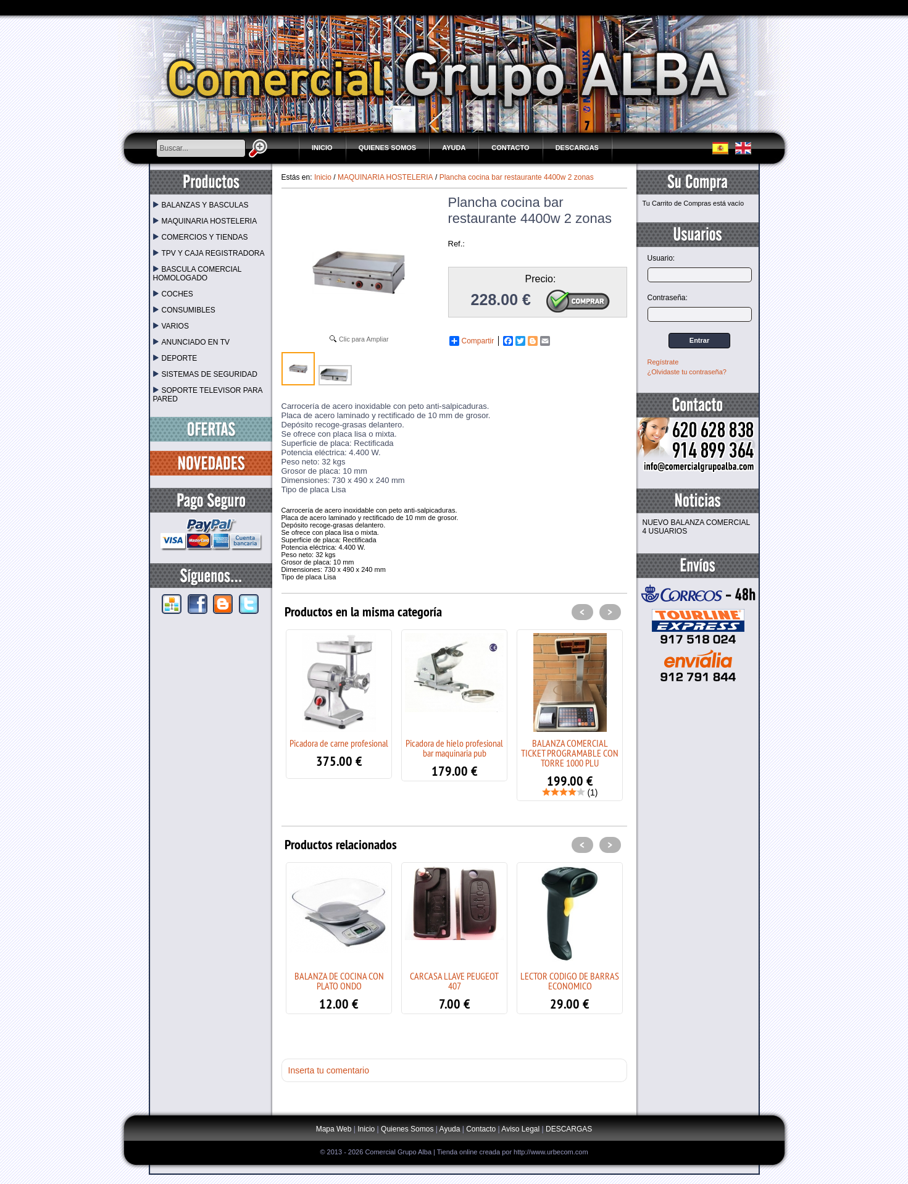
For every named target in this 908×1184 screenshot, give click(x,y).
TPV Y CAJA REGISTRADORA (209, 253)
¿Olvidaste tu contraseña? (687, 372)
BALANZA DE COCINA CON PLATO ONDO (339, 981)
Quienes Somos (388, 147)
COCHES (173, 294)
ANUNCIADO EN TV (191, 342)
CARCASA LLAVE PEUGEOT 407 (454, 981)
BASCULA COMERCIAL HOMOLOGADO (197, 273)
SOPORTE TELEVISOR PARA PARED (207, 394)
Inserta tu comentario (329, 1070)
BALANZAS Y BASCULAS (201, 205)
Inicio (322, 147)
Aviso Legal (520, 1129)
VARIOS (171, 326)
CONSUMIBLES (184, 310)
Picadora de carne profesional (338, 743)
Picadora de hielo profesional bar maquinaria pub (454, 748)
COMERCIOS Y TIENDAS (200, 237)
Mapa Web (335, 1129)
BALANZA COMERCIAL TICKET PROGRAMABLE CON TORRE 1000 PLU (570, 753)
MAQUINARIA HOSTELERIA (205, 221)
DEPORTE (175, 358)
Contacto (510, 147)
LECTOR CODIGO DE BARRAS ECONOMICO (569, 981)
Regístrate (663, 362)
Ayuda (453, 147)
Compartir (471, 341)
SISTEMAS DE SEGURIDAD (205, 374)
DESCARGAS (577, 147)
